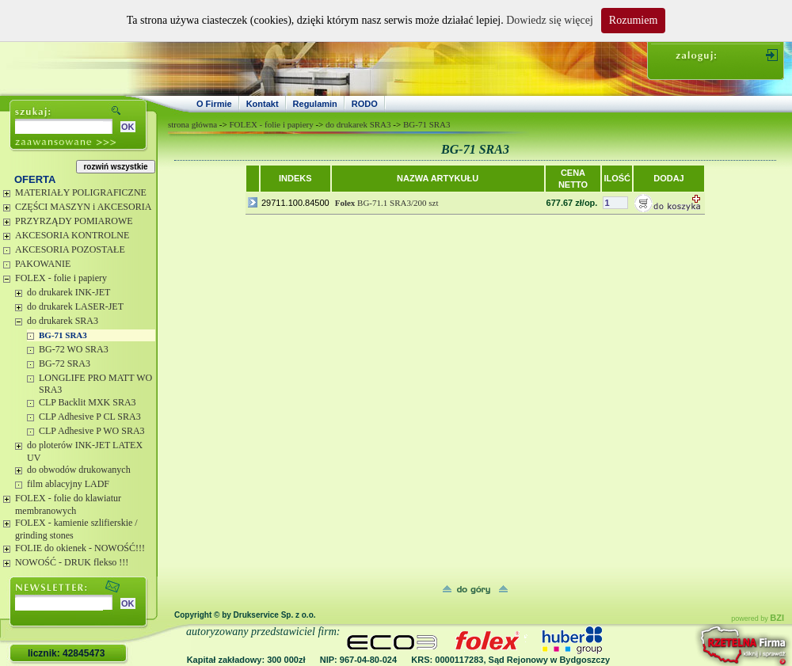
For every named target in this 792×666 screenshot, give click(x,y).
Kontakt (262, 103)
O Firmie (214, 103)
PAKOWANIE (42, 263)
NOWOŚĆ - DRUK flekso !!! (71, 562)
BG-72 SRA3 (64, 363)
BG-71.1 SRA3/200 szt (387, 202)
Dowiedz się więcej (549, 20)
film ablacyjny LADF (68, 483)
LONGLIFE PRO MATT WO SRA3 (95, 384)
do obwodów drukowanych (79, 469)
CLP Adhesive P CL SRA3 (90, 416)
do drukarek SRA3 (62, 320)
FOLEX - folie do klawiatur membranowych (68, 504)
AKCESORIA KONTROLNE (72, 235)
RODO (365, 103)
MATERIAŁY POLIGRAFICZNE (81, 192)
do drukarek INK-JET (68, 292)
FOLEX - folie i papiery (61, 278)
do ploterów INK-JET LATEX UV (85, 451)
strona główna (192, 124)
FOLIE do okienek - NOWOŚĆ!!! (80, 548)
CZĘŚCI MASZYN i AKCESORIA (83, 206)
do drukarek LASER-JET (75, 306)
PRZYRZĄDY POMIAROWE (74, 220)
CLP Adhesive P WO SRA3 (92, 430)
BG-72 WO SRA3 (74, 349)
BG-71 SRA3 (63, 335)
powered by (757, 618)
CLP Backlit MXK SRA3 (87, 402)
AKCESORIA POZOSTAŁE (70, 249)
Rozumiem (633, 20)
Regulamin (315, 103)
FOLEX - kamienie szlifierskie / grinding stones (76, 529)
